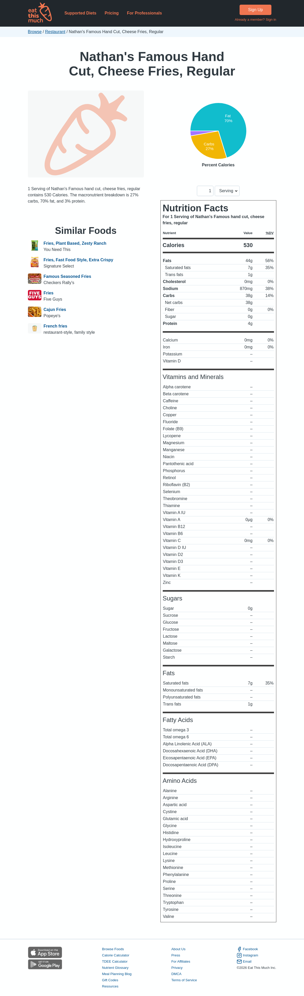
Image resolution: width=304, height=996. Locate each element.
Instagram (247, 955)
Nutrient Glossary (115, 968)
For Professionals (144, 13)
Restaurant (55, 31)
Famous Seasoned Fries (67, 276)
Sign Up (255, 10)
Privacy (177, 968)
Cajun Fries (54, 309)
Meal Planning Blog (116, 974)
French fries (55, 326)
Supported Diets (80, 13)
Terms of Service (184, 980)
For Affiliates (180, 961)
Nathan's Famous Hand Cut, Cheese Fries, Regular (152, 63)
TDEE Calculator (115, 961)
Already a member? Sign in (255, 19)
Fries (48, 293)
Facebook (247, 949)
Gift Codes (110, 980)
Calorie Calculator (115, 955)
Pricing (111, 13)
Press (175, 955)
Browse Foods (113, 949)
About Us (178, 949)
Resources (110, 986)
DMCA (176, 974)
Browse (35, 31)
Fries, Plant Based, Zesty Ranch (74, 243)
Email (244, 961)
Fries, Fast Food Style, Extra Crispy (78, 260)
